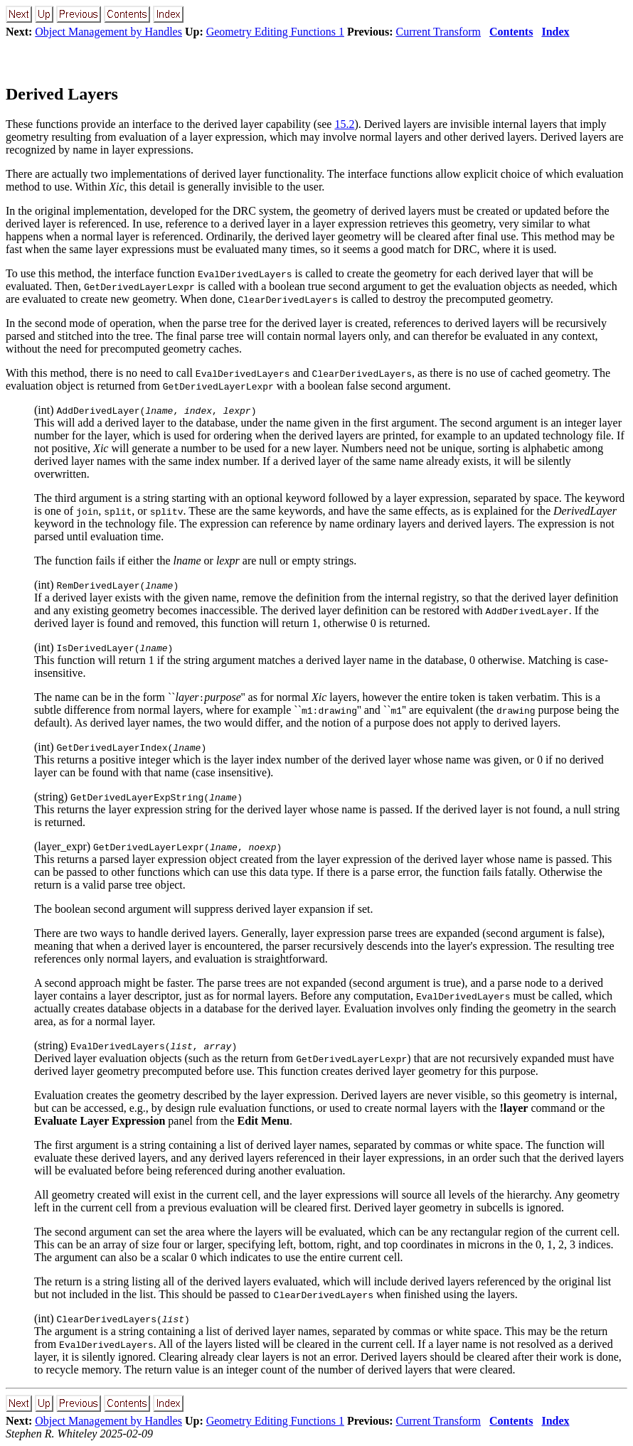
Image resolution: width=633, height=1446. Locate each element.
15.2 (344, 124)
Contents (511, 32)
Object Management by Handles (108, 32)
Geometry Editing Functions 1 (275, 32)
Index (555, 32)
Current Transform (439, 32)
